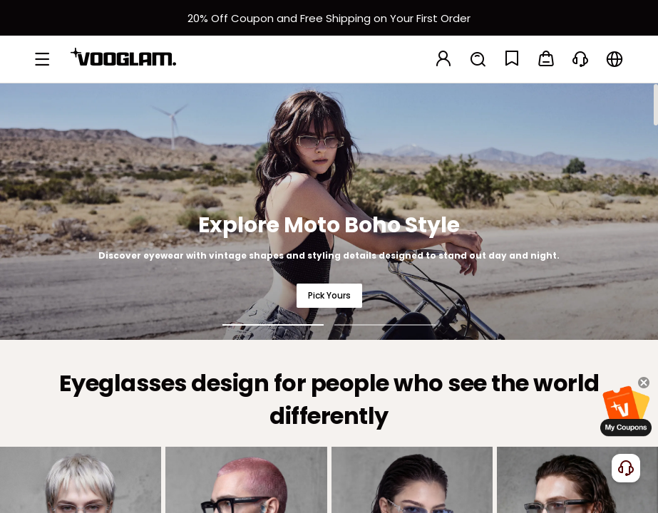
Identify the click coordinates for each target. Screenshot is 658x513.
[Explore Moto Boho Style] (329, 211)
